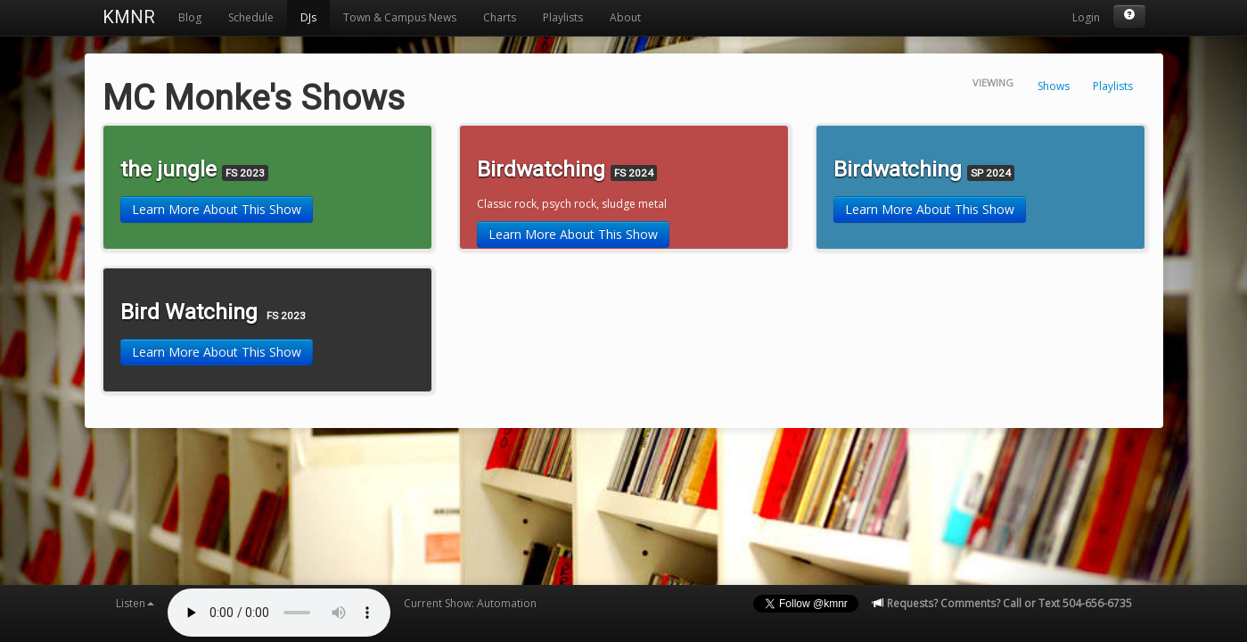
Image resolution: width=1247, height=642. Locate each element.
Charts (499, 17)
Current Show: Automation (470, 603)
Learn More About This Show (216, 209)
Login (1086, 17)
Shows (1054, 86)
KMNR (129, 17)
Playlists (563, 17)
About (625, 17)
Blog (189, 17)
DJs (308, 17)
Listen (135, 603)
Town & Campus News (399, 17)
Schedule (251, 17)
